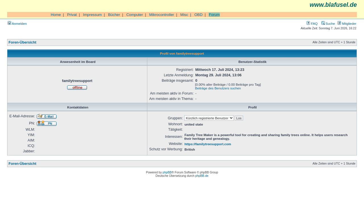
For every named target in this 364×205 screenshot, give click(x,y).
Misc (184, 15)
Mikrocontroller (161, 15)
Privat (72, 15)
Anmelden (17, 23)
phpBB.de (201, 175)
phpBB (167, 172)
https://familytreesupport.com (208, 144)
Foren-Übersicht (22, 42)
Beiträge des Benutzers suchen (218, 88)
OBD (198, 15)
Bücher (114, 15)
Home (56, 15)
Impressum (92, 15)
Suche (328, 23)
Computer (134, 15)
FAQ (312, 23)
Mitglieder (347, 23)
